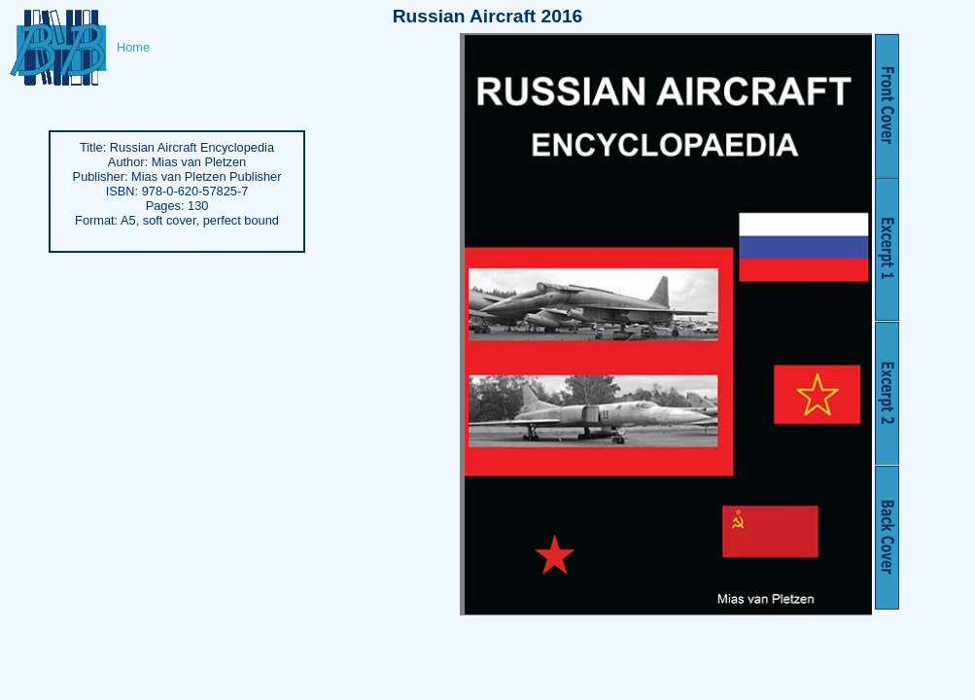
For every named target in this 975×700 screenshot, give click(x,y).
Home (133, 47)
